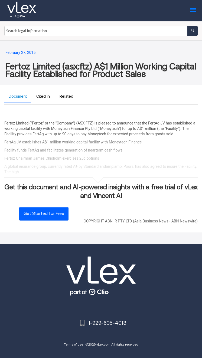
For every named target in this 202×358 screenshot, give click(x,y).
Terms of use (73, 344)
